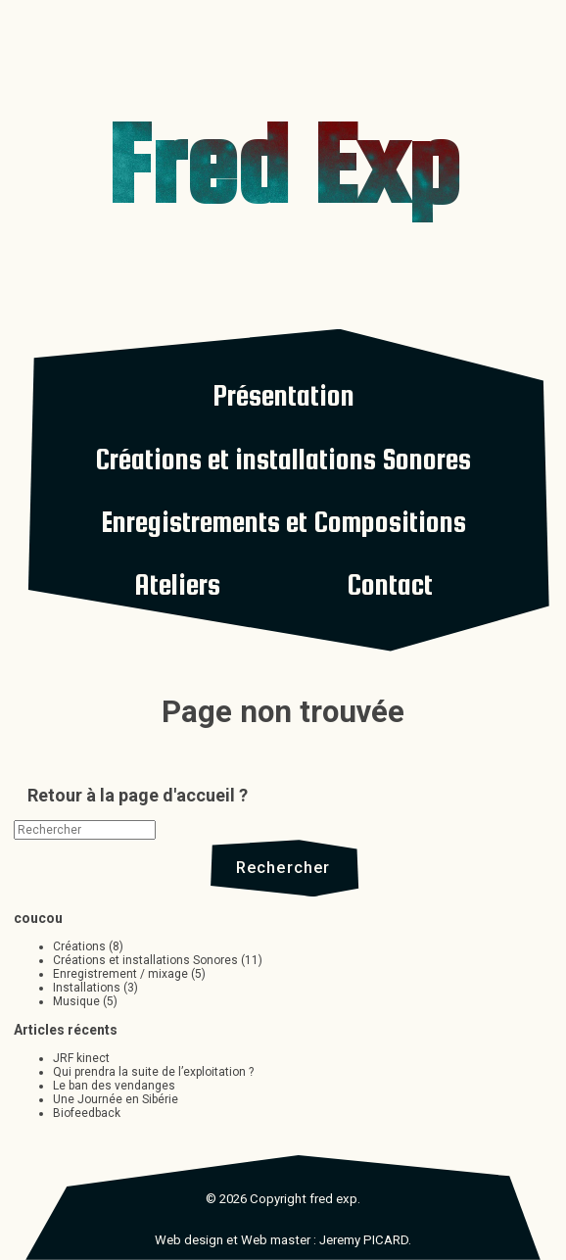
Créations (79, 946)
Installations (86, 987)
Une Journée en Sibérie (115, 1099)
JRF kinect (81, 1058)
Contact (390, 584)
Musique (76, 1001)
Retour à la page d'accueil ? (137, 795)
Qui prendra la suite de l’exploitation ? (153, 1072)
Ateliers (177, 584)
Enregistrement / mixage (120, 974)
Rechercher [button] (283, 867)
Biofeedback (86, 1113)
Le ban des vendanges (114, 1085)
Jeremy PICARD (363, 1240)
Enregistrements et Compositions (283, 522)
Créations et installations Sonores (283, 459)
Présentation (283, 395)
